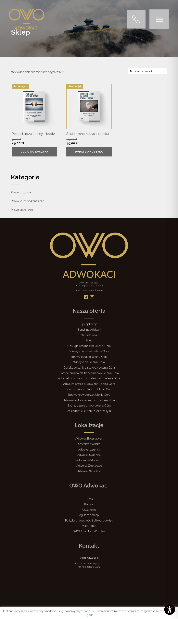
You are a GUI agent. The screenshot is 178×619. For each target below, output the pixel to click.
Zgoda (89, 614)
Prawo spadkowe (22, 209)
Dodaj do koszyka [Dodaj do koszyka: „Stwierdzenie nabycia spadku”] (89, 151)
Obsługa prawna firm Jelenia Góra (89, 346)
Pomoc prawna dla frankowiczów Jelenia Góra (89, 373)
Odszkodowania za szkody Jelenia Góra (89, 367)
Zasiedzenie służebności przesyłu (89, 411)
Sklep (89, 340)
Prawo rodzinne (21, 192)
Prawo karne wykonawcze (27, 201)
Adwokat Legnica (89, 449)
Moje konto (89, 525)
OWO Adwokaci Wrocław (89, 531)
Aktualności (89, 509)
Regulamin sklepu (89, 515)
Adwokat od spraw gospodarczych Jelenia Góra (89, 378)
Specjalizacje (89, 324)
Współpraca (89, 335)
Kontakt (89, 504)
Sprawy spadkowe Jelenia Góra (89, 351)
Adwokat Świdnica (89, 454)
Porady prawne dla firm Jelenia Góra (89, 389)
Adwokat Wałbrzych (89, 460)
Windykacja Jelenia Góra (89, 362)
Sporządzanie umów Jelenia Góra (89, 405)
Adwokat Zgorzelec (89, 465)
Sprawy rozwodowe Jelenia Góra (89, 394)
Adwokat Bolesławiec (89, 438)
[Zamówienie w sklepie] (147, 71)
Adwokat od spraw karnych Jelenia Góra (89, 400)
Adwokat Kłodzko (89, 444)
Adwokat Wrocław (89, 471)
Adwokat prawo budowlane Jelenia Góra (89, 383)
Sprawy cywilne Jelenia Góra (89, 356)
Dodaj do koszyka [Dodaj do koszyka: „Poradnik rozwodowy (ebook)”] (34, 151)
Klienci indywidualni (89, 329)
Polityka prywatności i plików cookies (89, 520)
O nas (89, 498)
